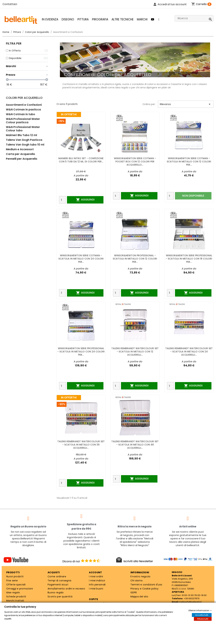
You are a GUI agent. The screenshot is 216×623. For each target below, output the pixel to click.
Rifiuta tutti (202, 618)
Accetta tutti (201, 615)
